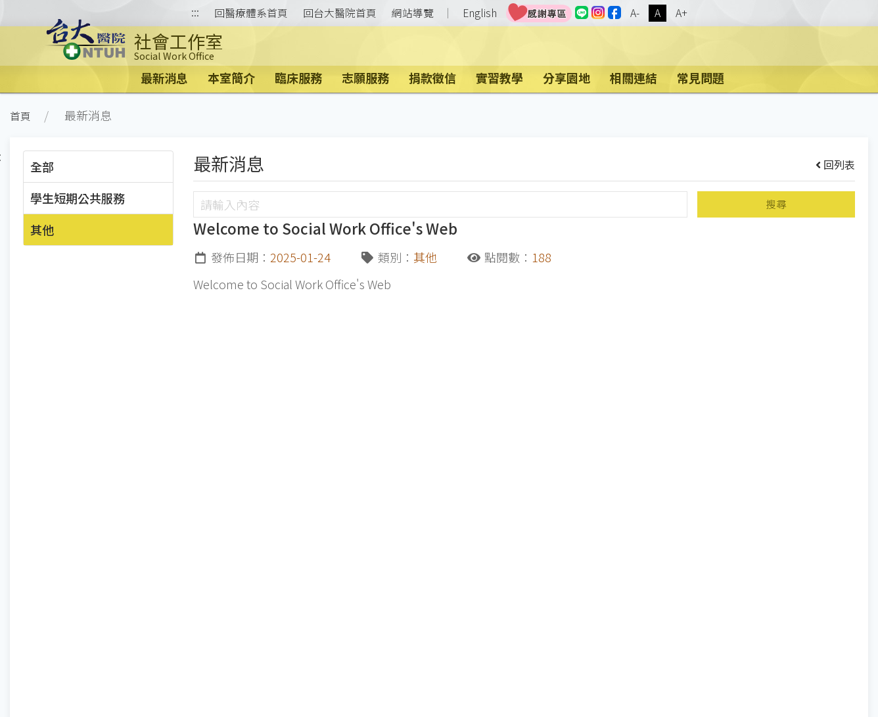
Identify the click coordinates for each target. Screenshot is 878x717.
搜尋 (776, 204)
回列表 (836, 164)
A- (634, 12)
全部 (42, 166)
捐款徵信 (432, 77)
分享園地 (566, 77)
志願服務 (365, 77)
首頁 (20, 116)
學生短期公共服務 (77, 197)
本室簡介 (231, 77)
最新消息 (164, 77)
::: (195, 13)
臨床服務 (298, 77)
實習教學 (499, 77)
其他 (42, 229)
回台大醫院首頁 (340, 13)
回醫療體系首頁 (251, 13)
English (480, 12)
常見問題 (700, 77)
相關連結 (633, 77)
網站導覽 (413, 13)
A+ (681, 12)
